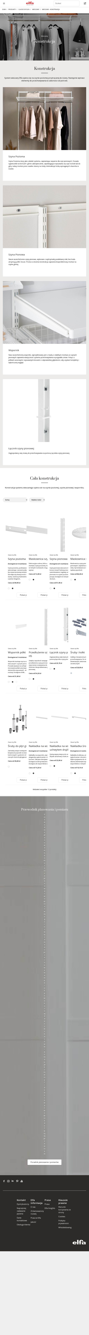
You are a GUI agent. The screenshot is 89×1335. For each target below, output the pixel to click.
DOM (4, 9)
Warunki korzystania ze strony (64, 1210)
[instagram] (9, 1181)
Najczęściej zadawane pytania (21, 1211)
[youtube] (22, 1181)
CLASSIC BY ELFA (23, 9)
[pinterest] (17, 1181)
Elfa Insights (50, 1208)
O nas (33, 1207)
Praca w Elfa (36, 1218)
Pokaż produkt (26, 595)
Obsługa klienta (23, 1224)
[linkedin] (13, 1181)
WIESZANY (35, 9)
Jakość (33, 1222)
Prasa (47, 1204)
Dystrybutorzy (23, 1204)
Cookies (61, 1216)
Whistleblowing (65, 1227)
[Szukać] (66, 3)
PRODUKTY (12, 9)
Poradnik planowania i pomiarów (44, 1162)
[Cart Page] (85, 3)
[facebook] (4, 1181)
